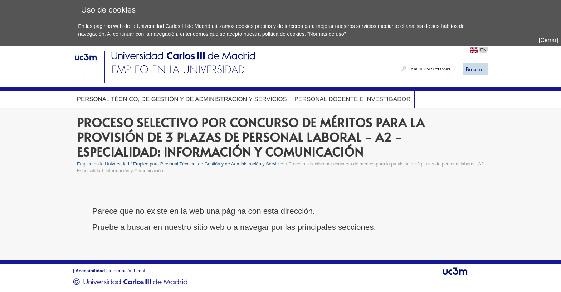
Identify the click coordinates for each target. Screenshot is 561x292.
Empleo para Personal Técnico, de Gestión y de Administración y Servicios (209, 164)
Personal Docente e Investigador (352, 99)
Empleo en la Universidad (103, 164)
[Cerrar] (548, 40)
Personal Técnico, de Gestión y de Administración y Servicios (182, 99)
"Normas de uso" (326, 34)
